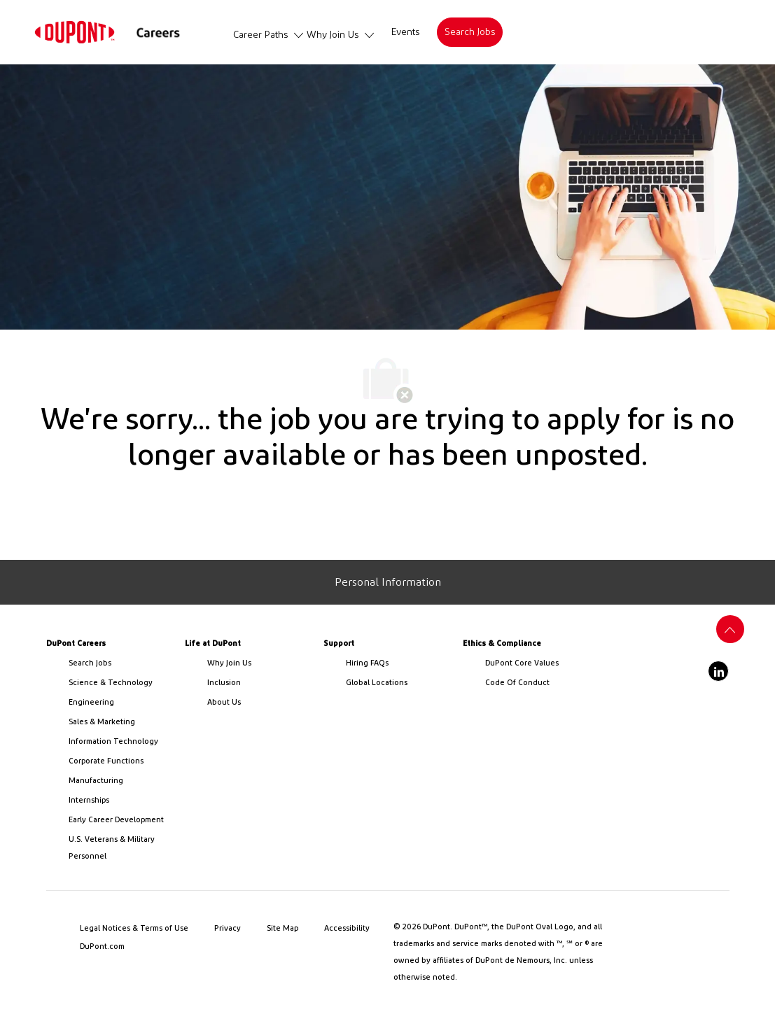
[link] (74, 31)
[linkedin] (718, 671)
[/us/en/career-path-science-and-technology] (121, 683)
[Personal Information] (388, 582)
